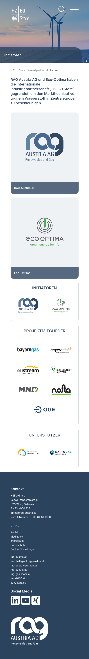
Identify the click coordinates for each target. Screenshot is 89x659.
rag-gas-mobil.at (21, 573)
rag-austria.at (19, 556)
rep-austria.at (19, 569)
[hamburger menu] (74, 9)
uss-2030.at (18, 578)
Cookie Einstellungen (23, 549)
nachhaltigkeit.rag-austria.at (27, 561)
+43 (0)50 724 (21, 508)
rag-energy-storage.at (24, 565)
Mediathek (17, 536)
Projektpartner (36, 70)
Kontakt (15, 532)
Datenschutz (18, 545)
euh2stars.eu (18, 582)
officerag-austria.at (23, 512)
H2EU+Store (18, 70)
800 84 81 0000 (41, 517)
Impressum (17, 540)
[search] (62, 9)
